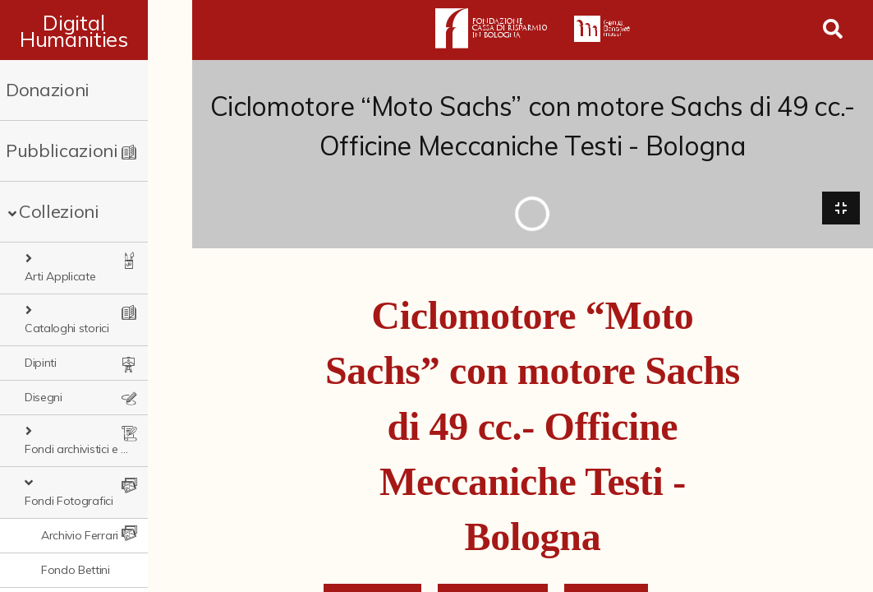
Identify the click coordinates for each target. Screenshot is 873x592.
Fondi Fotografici (79, 431)
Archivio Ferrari (79, 466)
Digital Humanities (95, 30)
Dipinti (41, 328)
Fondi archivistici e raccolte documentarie (106, 397)
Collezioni (59, 211)
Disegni (43, 362)
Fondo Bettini (75, 500)
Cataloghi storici (77, 293)
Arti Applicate (71, 259)
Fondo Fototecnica (91, 569)
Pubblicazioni (62, 150)
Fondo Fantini (77, 535)
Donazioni (48, 89)
